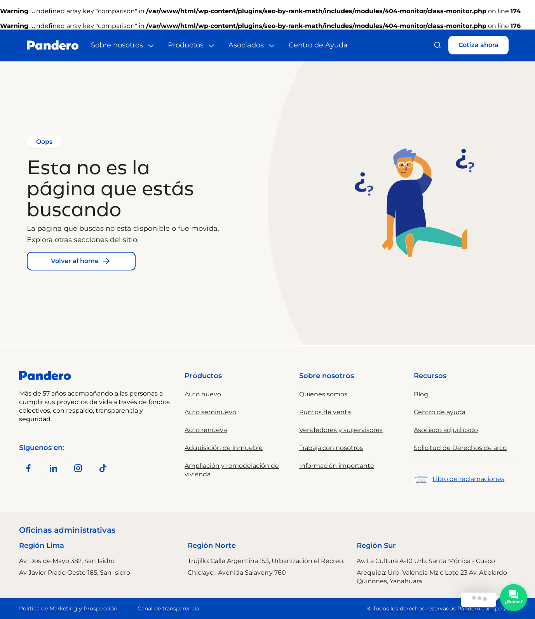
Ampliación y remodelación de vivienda (232, 470)
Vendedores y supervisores (341, 430)
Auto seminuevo (210, 412)
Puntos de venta (325, 412)
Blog (421, 394)
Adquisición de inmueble (224, 448)
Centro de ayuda (439, 412)
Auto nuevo (203, 394)
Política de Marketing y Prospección (68, 608)
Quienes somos (323, 394)
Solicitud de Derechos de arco (460, 448)
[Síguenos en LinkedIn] (53, 468)
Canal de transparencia (168, 608)
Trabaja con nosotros (331, 448)
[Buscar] (437, 45)
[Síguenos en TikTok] (103, 468)
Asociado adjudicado (446, 430)
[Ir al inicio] (52, 45)
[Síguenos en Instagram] (78, 468)
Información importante (336, 465)
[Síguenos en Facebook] (28, 468)
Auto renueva (206, 430)
